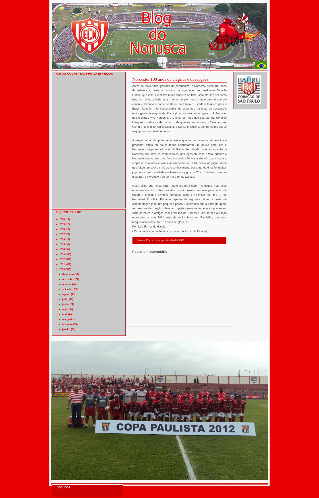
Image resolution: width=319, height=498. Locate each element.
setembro (67, 289)
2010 (62, 269)
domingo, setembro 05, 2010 (169, 240)
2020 (62, 219)
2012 (62, 259)
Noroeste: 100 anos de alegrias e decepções (170, 79)
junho (65, 304)
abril (64, 314)
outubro (67, 284)
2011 (62, 264)
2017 (62, 234)
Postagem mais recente (144, 321)
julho (65, 299)
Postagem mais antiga (215, 321)
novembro (68, 279)
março (66, 319)
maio (65, 309)
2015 (62, 244)
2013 (62, 254)
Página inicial (180, 321)
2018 (62, 229)
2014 (62, 249)
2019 (62, 224)
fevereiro (67, 324)
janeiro (66, 329)
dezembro (68, 274)
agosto (66, 294)
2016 (62, 239)
